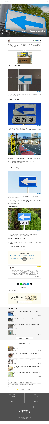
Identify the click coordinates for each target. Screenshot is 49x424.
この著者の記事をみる (36, 273)
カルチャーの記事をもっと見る (24, 335)
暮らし (15, 287)
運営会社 (41, 412)
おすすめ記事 (18, 412)
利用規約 (22, 412)
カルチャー (37, 396)
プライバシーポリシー (31, 412)
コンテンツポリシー (26, 412)
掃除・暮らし (36, 391)
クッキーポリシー (37, 412)
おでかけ (10, 287)
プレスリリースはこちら (13, 412)
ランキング (12, 398)
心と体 (12, 396)
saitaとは (24, 401)
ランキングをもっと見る (25, 386)
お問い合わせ (7, 412)
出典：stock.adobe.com (38, 91)
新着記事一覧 (36, 398)
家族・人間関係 (12, 391)
